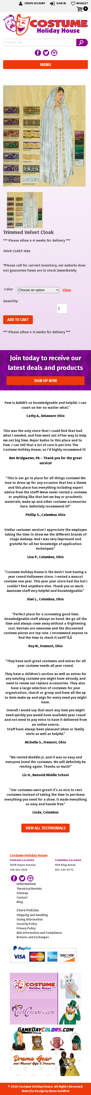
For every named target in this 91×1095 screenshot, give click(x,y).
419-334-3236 (18, 869)
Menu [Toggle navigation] (45, 64)
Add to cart (18, 320)
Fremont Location (22, 860)
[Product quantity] (62, 308)
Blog (20, 902)
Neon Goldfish (59, 1091)
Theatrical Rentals (29, 889)
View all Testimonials (45, 828)
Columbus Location (68, 860)
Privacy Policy (26, 928)
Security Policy (27, 924)
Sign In (57, 3)
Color (8, 289)
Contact (22, 897)
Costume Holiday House (28, 855)
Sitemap (22, 893)
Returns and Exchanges (33, 937)
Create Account (31, 3)
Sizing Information (30, 919)
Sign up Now (45, 381)
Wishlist (79, 3)
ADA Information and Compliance (39, 933)
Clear (67, 290)
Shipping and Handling (32, 915)
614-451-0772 (64, 869)
